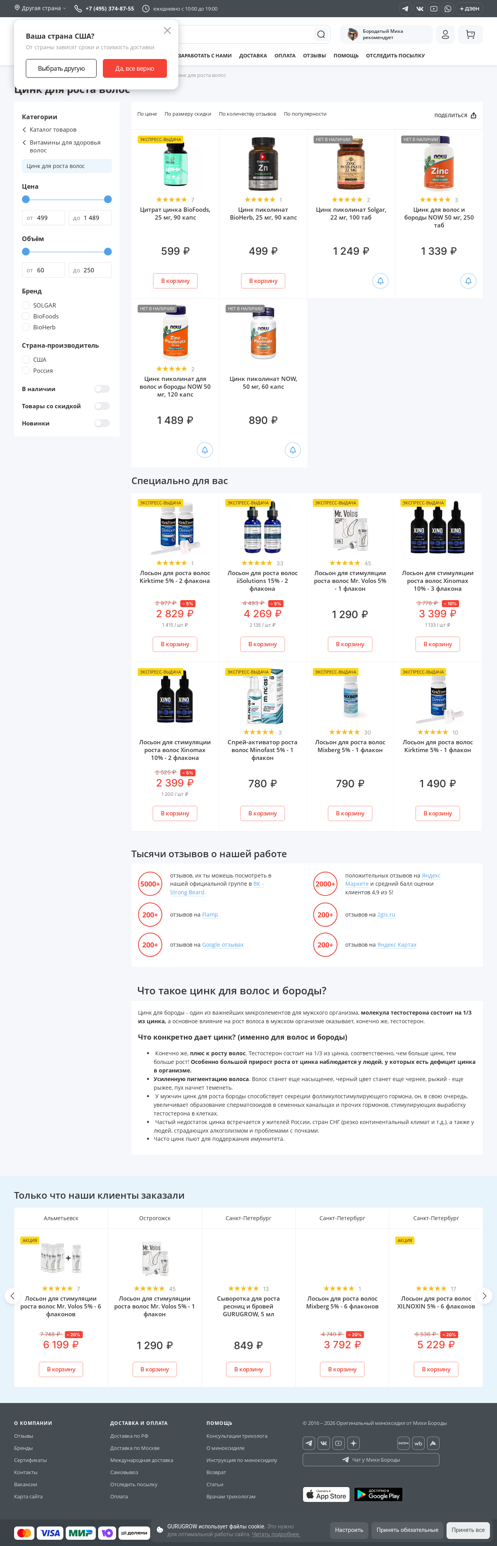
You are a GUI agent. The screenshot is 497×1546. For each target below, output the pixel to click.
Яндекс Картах (396, 944)
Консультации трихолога (236, 1435)
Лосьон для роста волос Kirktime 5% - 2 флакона (175, 576)
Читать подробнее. (276, 1534)
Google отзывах (223, 944)
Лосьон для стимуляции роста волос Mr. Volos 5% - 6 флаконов (60, 1306)
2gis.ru (386, 914)
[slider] (26, 199)
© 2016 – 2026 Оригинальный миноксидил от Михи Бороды (375, 1422)
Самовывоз (124, 1472)
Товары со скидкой (66, 406)
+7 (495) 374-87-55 (104, 9)
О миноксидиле (225, 1447)
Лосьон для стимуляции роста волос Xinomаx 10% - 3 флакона (438, 580)
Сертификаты (30, 1460)
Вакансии (25, 1484)
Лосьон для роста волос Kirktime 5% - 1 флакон (438, 746)
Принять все (467, 1529)
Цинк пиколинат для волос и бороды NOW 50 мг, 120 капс (175, 386)
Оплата (287, 55)
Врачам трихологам (231, 1496)
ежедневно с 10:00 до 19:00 (185, 8)
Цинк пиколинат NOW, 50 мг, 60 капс (263, 382)
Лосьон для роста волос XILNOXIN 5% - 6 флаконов (436, 1302)
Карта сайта (28, 1496)
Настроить (345, 1529)
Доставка (254, 55)
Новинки (66, 423)
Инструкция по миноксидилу (241, 1460)
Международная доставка (141, 1460)
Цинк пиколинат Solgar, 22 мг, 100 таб (351, 213)
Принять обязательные (405, 1529)
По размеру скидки (188, 113)
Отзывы (318, 55)
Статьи (214, 1484)
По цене (147, 113)
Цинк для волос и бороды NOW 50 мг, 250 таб (439, 217)
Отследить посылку (404, 55)
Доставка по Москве (135, 1447)
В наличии (66, 389)
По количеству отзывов (247, 113)
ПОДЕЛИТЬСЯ (455, 115)
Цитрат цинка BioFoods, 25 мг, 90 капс (175, 213)
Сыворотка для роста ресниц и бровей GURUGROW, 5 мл (248, 1306)
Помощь (352, 55)
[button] (12, 1296)
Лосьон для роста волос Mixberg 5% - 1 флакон (350, 746)
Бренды (23, 1447)
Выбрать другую (61, 68)
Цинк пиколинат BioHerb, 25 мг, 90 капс (263, 213)
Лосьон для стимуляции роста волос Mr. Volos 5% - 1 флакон (350, 580)
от (30, 218)
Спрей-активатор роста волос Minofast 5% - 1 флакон (263, 749)
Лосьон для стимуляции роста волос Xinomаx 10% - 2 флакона (175, 749)
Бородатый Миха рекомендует (375, 34)
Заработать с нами (202, 55)
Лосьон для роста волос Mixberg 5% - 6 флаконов (342, 1302)
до (76, 218)
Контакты (26, 1472)
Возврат (216, 1472)
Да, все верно (134, 68)
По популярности (305, 113)
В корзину (175, 280)
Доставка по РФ (129, 1435)
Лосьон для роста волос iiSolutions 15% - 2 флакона (263, 580)
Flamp (210, 914)
